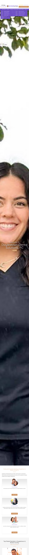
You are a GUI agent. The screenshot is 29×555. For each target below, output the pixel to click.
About (5, 9)
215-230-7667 (3, 6)
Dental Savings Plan (3, 7)
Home (3, 9)
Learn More (14, 250)
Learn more (14, 494)
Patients (22, 9)
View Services (14, 513)
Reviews (20, 9)
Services (8, 9)
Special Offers (16, 9)
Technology (12, 9)
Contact (26, 9)
